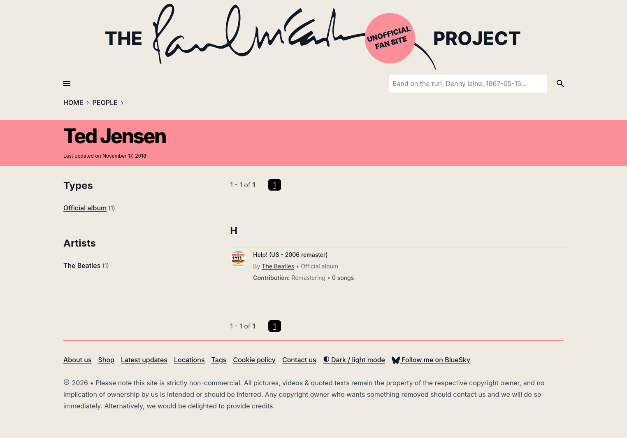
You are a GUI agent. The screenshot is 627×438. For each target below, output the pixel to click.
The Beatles (81, 265)
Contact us (299, 360)
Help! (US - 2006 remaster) (290, 254)
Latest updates (144, 360)
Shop (106, 360)
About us (77, 360)
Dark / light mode (354, 360)
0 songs (343, 277)
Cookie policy (254, 360)
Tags (219, 360)
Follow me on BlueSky (431, 360)
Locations (189, 360)
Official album (85, 208)
